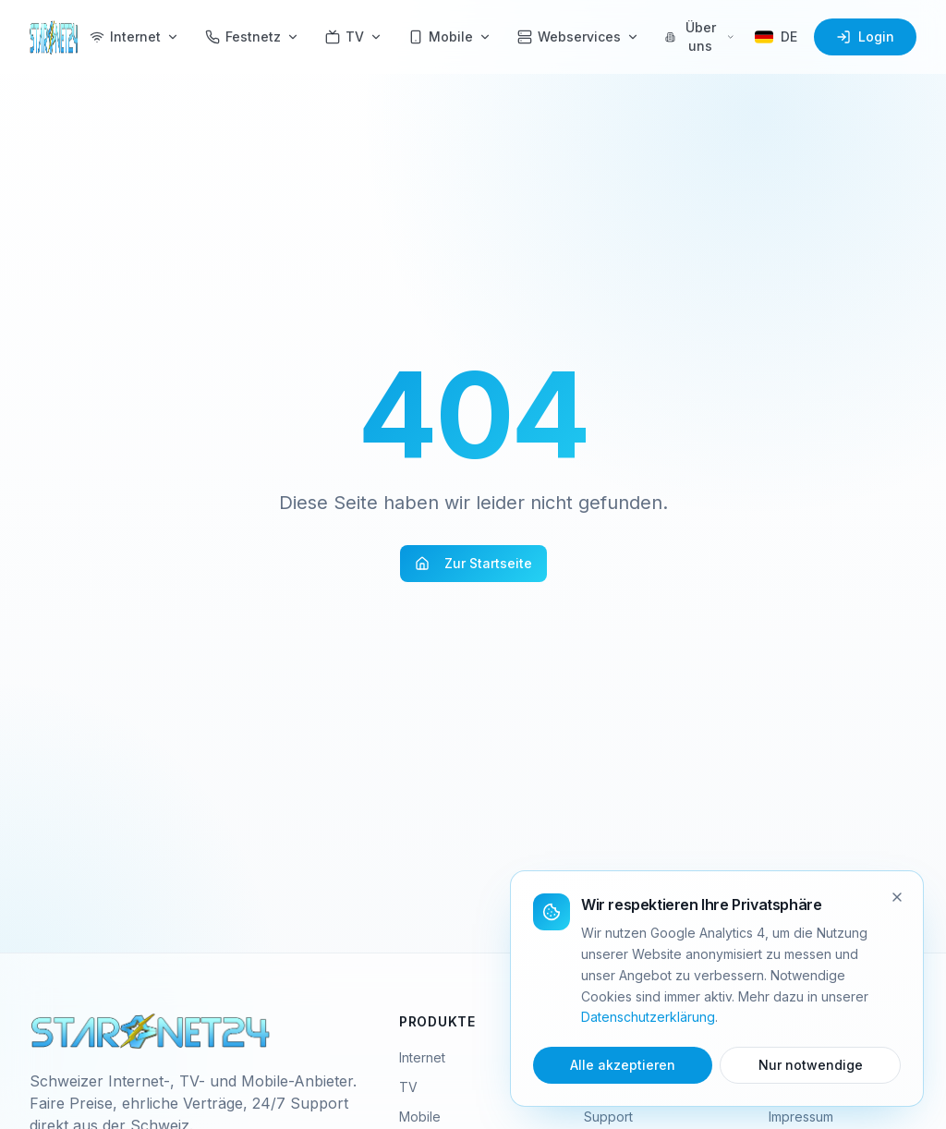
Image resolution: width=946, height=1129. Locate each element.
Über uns (699, 36)
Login (865, 36)
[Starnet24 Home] (54, 36)
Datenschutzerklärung (648, 1017)
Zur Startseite (473, 563)
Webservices (578, 36)
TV (353, 36)
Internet (134, 36)
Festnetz (252, 36)
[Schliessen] (897, 897)
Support (608, 1116)
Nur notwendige (810, 1065)
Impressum (801, 1116)
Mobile (449, 36)
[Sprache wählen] (776, 37)
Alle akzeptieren (622, 1065)
